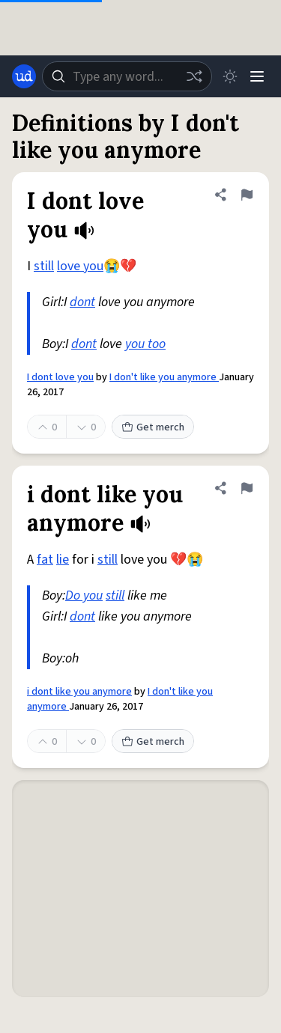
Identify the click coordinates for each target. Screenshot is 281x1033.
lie (62, 559)
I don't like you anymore (164, 377)
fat (45, 559)
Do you (84, 595)
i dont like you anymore (79, 691)
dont (82, 302)
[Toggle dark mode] (230, 76)
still (44, 266)
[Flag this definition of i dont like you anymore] (247, 488)
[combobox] (127, 76)
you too (145, 344)
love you (80, 266)
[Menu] (257, 76)
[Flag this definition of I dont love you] (247, 195)
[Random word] (194, 76)
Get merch (152, 427)
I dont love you (60, 377)
